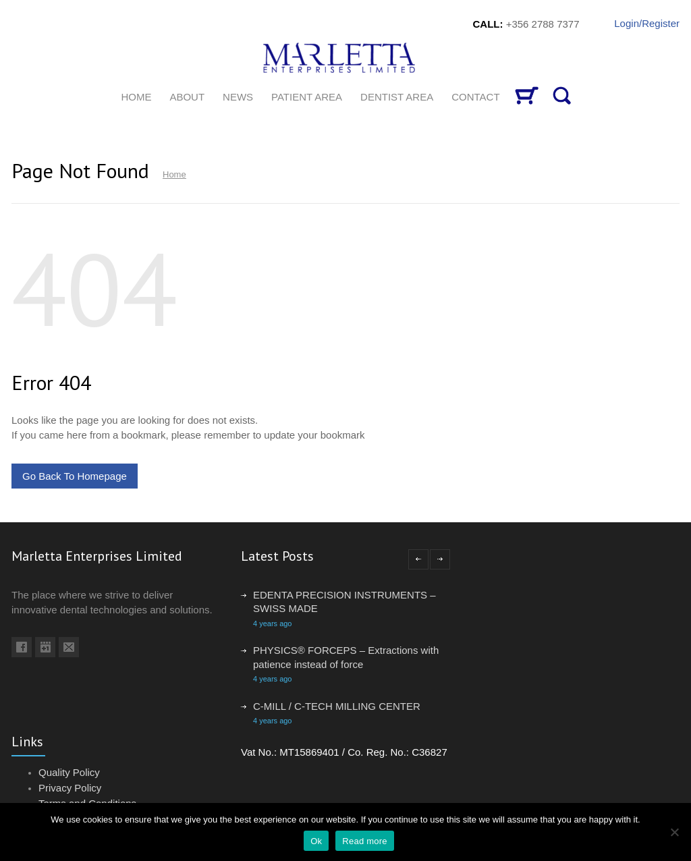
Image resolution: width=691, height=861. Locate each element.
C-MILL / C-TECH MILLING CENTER (336, 706)
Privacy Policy (69, 788)
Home (174, 174)
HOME (136, 97)
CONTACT (475, 97)
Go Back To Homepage (74, 476)
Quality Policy (69, 772)
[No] (674, 832)
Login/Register (647, 23)
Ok (316, 841)
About (186, 97)
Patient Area (306, 97)
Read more (364, 841)
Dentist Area (396, 97)
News (238, 97)
